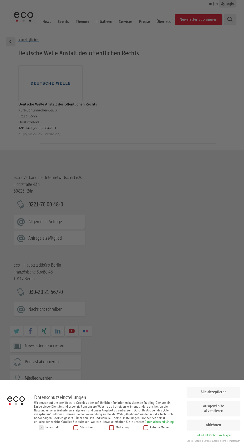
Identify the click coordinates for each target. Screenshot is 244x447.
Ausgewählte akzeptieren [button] (213, 406)
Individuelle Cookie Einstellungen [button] (214, 433)
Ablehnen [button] (213, 423)
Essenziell (49, 425)
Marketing (119, 425)
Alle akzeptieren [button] (214, 390)
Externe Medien (156, 425)
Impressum (234, 439)
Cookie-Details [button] (194, 439)
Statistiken (83, 425)
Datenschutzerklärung (159, 420)
